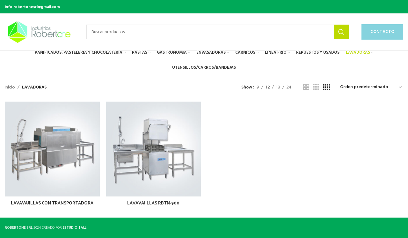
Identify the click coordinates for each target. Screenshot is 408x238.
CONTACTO (382, 31)
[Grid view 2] (306, 87)
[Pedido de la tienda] (371, 87)
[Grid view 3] (316, 87)
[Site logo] (39, 32)
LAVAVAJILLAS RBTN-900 (153, 203)
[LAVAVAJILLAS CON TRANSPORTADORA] (52, 149)
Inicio (10, 87)
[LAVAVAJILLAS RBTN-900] (153, 149)
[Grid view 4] (326, 87)
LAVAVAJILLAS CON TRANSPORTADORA (52, 203)
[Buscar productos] (217, 32)
